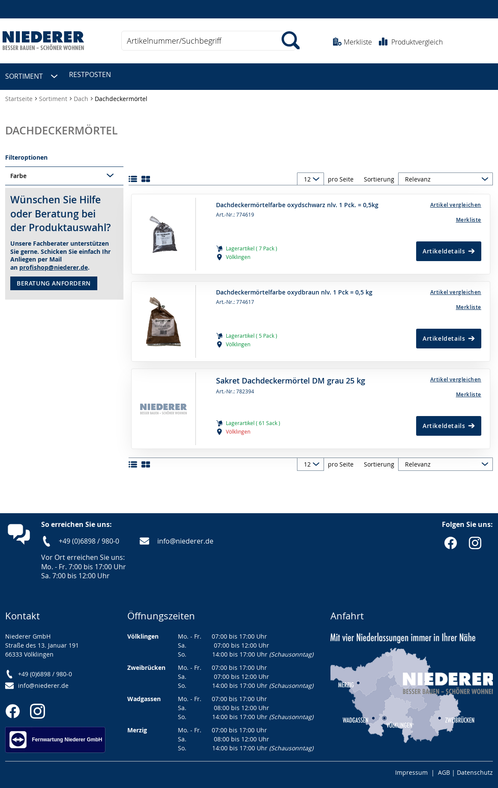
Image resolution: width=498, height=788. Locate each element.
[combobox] (208, 41)
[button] (437, 201)
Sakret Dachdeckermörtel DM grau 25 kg (290, 377)
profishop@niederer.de (53, 263)
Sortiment (54, 95)
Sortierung (379, 175)
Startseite (19, 95)
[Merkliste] (437, 216)
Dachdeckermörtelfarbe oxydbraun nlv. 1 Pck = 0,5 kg (294, 288)
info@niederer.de (185, 537)
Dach (82, 95)
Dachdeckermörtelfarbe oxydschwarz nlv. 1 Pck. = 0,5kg (297, 201)
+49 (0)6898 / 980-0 (89, 537)
